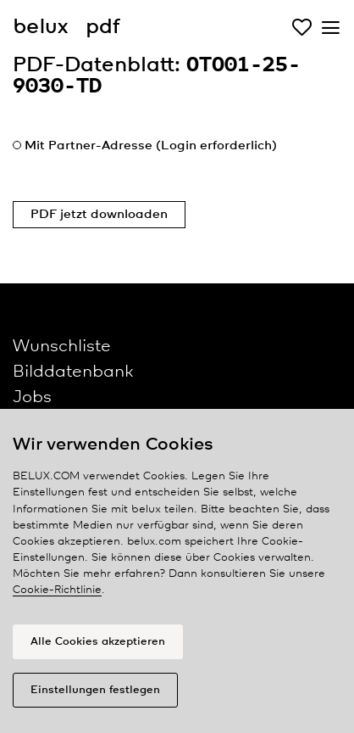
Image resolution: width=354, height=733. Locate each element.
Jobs (32, 397)
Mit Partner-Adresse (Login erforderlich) (151, 146)
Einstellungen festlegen (95, 690)
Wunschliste (62, 347)
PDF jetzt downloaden (99, 215)
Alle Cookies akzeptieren (97, 641)
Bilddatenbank (73, 372)
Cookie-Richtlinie (57, 590)
